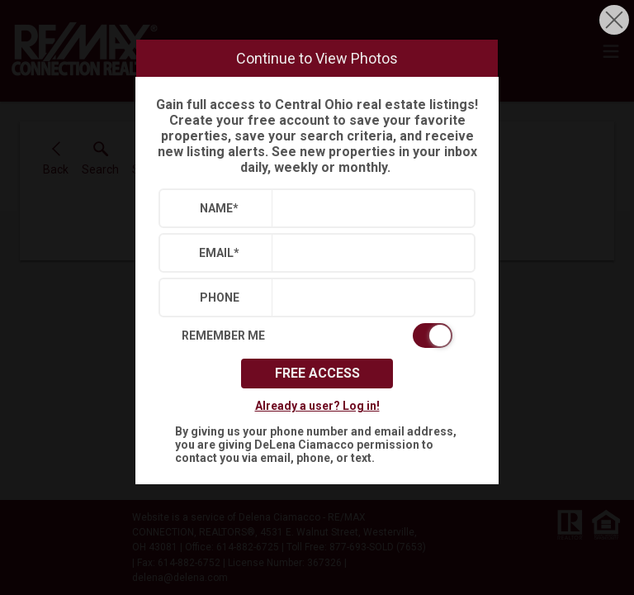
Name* (219, 208)
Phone (219, 297)
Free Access (317, 373)
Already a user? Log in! (317, 405)
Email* (219, 252)
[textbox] (369, 208)
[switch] (317, 335)
